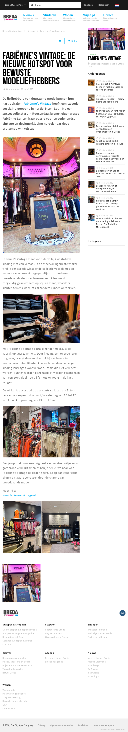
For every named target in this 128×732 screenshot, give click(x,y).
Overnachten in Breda (56, 636)
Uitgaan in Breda (54, 633)
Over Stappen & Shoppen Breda (19, 629)
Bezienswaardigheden (14, 657)
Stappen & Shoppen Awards (17, 640)
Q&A (4, 704)
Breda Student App (15, 5)
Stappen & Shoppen (14, 624)
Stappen (50, 624)
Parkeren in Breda (97, 636)
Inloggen (88, 5)
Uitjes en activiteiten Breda (17, 665)
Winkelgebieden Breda (100, 633)
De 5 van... (93, 668)
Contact (6, 644)
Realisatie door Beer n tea (113, 729)
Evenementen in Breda (57, 657)
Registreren (103, 5)
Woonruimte (9, 689)
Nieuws (92, 652)
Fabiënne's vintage (104, 58)
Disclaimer (83, 725)
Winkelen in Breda (97, 629)
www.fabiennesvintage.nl (19, 495)
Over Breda (8, 708)
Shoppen (93, 624)
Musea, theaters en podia (16, 661)
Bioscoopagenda (54, 661)
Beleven (7, 652)
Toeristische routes (13, 668)
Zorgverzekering (11, 697)
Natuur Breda (9, 672)
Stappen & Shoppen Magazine (18, 633)
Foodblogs (93, 665)
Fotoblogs (93, 676)
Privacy (41, 725)
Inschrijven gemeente (14, 693)
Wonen (6, 684)
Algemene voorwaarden (62, 725)
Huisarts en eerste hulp (15, 700)
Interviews (93, 672)
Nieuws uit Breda (97, 661)
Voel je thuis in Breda (99, 657)
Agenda (49, 652)
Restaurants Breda (55, 629)
